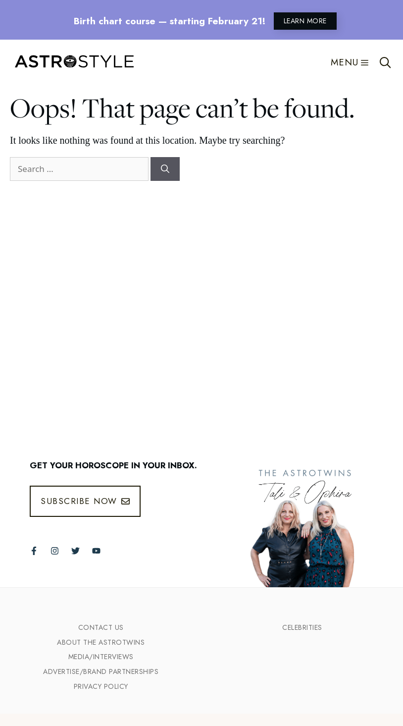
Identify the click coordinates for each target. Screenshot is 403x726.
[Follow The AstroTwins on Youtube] (96, 551)
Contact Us (101, 627)
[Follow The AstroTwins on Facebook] (34, 551)
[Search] (165, 169)
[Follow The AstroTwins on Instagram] (54, 551)
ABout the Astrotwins (101, 642)
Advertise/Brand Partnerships (100, 671)
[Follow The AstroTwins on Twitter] (75, 551)
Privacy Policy (101, 686)
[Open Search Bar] (385, 62)
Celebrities (302, 627)
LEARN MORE (305, 21)
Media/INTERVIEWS (101, 657)
